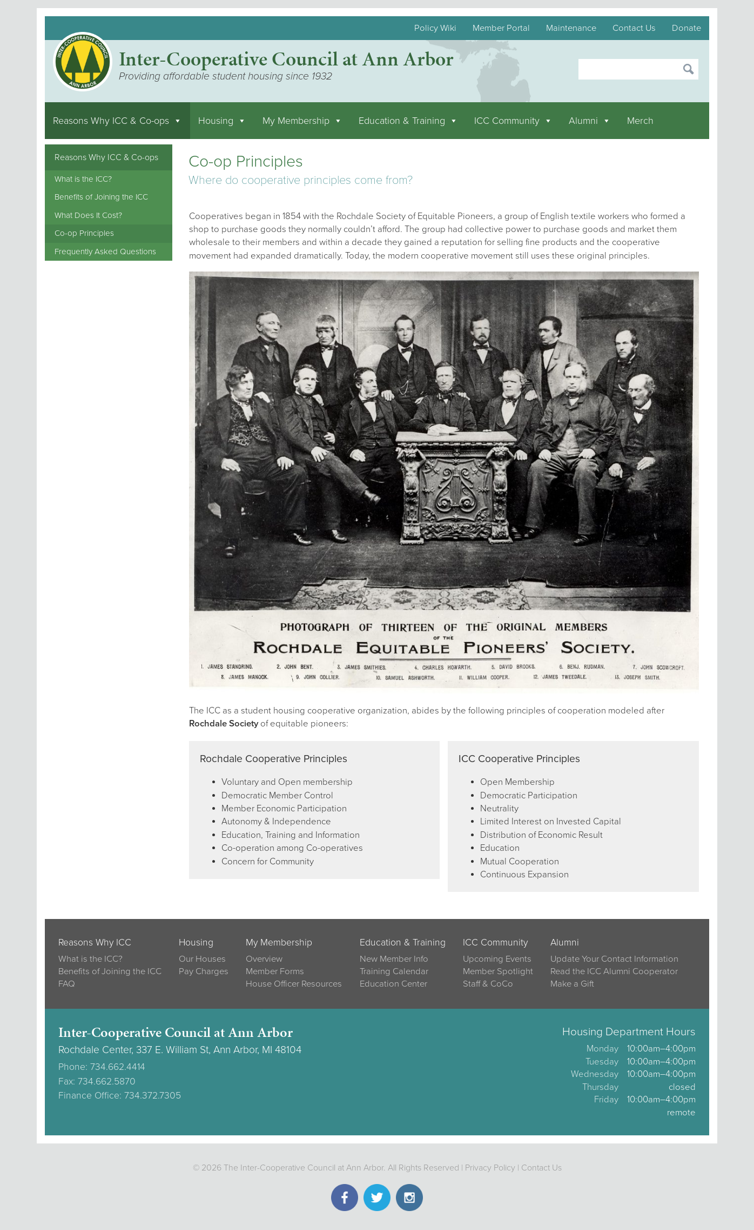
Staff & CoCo (488, 983)
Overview (264, 959)
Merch (640, 121)
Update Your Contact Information (614, 959)
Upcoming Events (497, 959)
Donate (686, 28)
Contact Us (634, 28)
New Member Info (394, 959)
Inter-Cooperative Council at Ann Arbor (286, 58)
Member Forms (275, 971)
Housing (222, 120)
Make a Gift (572, 983)
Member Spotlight (498, 971)
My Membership (302, 120)
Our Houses (202, 959)
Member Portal (501, 28)
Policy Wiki (435, 28)
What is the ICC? (83, 179)
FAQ (66, 983)
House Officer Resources (294, 983)
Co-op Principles (84, 233)
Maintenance (571, 28)
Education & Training (408, 120)
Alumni (590, 120)
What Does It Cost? (88, 215)
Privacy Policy (490, 1167)
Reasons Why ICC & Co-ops (117, 120)
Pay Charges (203, 971)
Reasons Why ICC (94, 942)
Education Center (393, 983)
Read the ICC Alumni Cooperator (614, 971)
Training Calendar (394, 971)
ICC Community (513, 120)
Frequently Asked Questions (105, 251)
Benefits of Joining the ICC (101, 197)
